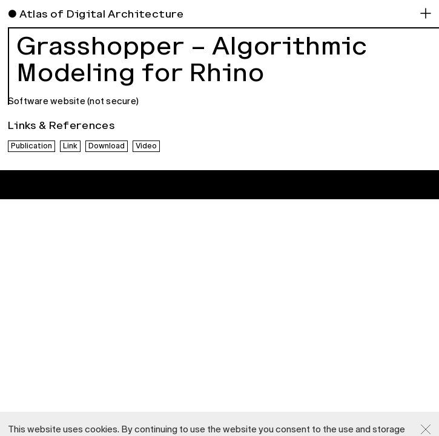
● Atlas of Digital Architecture (96, 14)
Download (106, 146)
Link (70, 146)
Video (146, 146)
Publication (31, 146)
